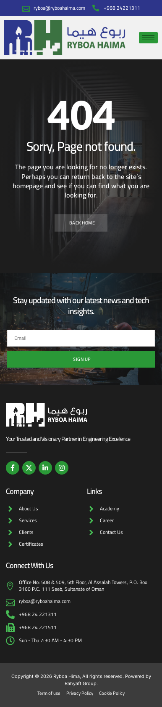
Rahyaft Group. (81, 683)
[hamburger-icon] (148, 37)
